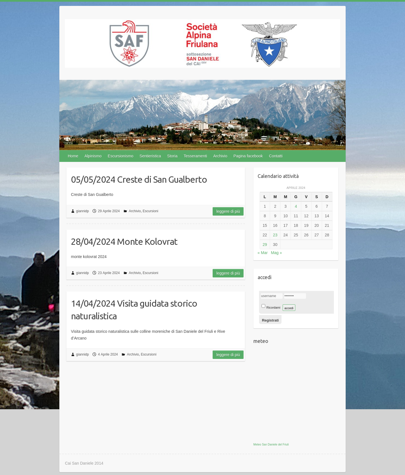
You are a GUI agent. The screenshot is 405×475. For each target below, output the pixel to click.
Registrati (270, 320)
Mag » (276, 252)
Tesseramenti (195, 156)
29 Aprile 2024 (109, 211)
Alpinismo (93, 156)
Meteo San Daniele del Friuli (271, 444)
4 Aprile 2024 (108, 354)
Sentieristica (150, 156)
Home (73, 156)
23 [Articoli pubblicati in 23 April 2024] (275, 235)
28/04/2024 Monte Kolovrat (124, 241)
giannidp (82, 211)
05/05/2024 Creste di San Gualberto (139, 179)
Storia (172, 156)
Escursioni (150, 211)
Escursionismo (120, 156)
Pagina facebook (248, 156)
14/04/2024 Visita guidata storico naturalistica (134, 309)
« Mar (263, 252)
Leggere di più (228, 211)
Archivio (220, 156)
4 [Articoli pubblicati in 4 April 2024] (296, 206)
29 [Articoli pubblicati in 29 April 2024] (265, 244)
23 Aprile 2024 (109, 273)
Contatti (275, 156)
